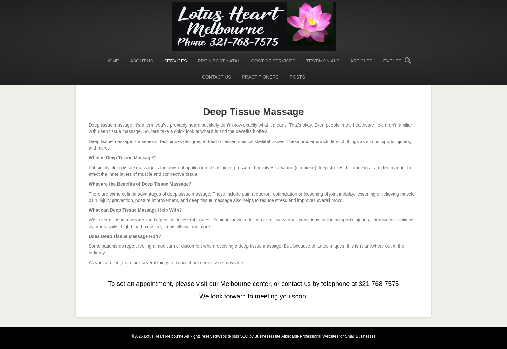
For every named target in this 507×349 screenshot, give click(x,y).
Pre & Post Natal (219, 60)
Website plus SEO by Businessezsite (249, 336)
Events (392, 60)
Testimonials (323, 60)
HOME (112, 60)
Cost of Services (273, 60)
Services (175, 60)
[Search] (408, 60)
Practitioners (260, 77)
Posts (297, 77)
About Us (141, 60)
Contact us (216, 77)
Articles (361, 60)
